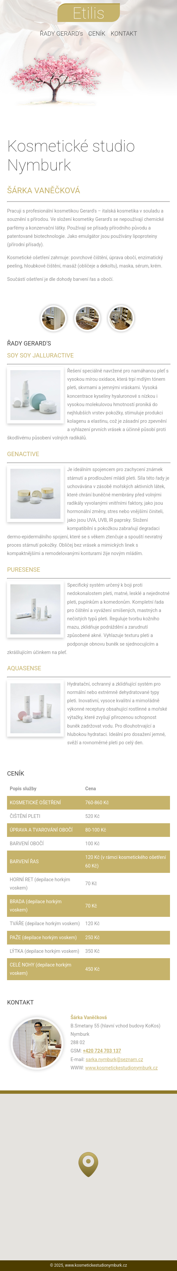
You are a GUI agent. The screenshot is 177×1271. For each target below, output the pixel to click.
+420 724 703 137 (102, 1050)
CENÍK (97, 33)
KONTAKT (124, 33)
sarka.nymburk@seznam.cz (114, 1059)
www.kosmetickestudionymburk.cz (121, 1067)
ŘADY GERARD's (61, 33)
